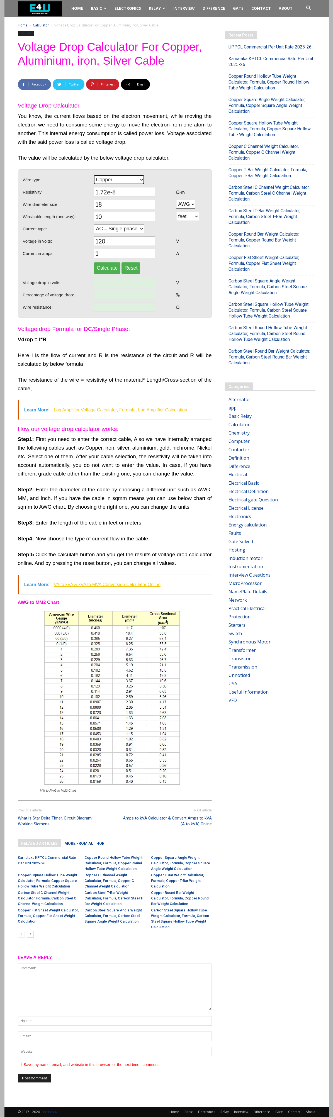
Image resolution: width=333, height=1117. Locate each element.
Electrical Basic (244, 483)
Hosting (237, 550)
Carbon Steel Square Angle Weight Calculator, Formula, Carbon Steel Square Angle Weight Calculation (113, 915)
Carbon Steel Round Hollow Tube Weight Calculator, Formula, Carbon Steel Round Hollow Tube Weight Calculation (268, 333)
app (233, 408)
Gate (238, 8)
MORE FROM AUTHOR (84, 843)
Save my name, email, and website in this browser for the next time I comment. (92, 1064)
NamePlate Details (248, 592)
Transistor (240, 658)
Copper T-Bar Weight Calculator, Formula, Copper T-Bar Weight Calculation (177, 880)
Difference (214, 8)
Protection (240, 617)
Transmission (243, 667)
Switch (235, 633)
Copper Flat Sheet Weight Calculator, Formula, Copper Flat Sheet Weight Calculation (48, 915)
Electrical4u (50, 1111)
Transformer (242, 650)
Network (238, 600)
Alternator (239, 399)
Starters (237, 625)
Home (77, 8)
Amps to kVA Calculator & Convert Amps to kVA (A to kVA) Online (167, 821)
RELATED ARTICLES (39, 843)
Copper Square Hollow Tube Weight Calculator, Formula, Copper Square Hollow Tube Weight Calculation (47, 880)
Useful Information (249, 692)
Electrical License (246, 508)
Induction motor (245, 558)
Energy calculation (248, 525)
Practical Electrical (247, 608)
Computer (239, 441)
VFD (233, 700)
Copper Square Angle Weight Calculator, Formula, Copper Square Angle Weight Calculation (180, 863)
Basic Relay (240, 416)
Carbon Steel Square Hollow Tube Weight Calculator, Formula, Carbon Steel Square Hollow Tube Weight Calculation (268, 310)
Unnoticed (239, 675)
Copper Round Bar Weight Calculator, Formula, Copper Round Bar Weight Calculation (180, 898)
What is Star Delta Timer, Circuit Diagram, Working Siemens (55, 821)
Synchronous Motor (250, 642)
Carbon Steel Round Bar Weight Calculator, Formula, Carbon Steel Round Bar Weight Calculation (269, 356)
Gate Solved (241, 541)
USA (233, 684)
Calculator (41, 25)
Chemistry (239, 433)
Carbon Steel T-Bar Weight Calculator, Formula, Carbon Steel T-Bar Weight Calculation (114, 898)
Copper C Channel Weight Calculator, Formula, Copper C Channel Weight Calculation (109, 880)
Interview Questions (250, 575)
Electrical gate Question (253, 500)
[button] (308, 9)
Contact (261, 8)
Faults (235, 533)
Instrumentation (246, 567)
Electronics (128, 8)
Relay (157, 8)
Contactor (239, 450)
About (286, 8)
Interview (184, 8)
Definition (239, 458)
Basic (98, 8)
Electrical (238, 475)
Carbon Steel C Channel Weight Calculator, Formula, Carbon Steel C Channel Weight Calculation (47, 898)
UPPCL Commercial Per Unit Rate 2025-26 (270, 47)
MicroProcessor (245, 583)
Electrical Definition (249, 491)
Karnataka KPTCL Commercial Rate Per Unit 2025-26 (271, 61)
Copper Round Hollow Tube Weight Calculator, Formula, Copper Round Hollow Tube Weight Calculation (113, 863)
